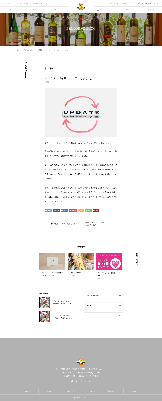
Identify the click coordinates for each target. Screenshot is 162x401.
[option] (34, 3)
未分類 (47, 82)
